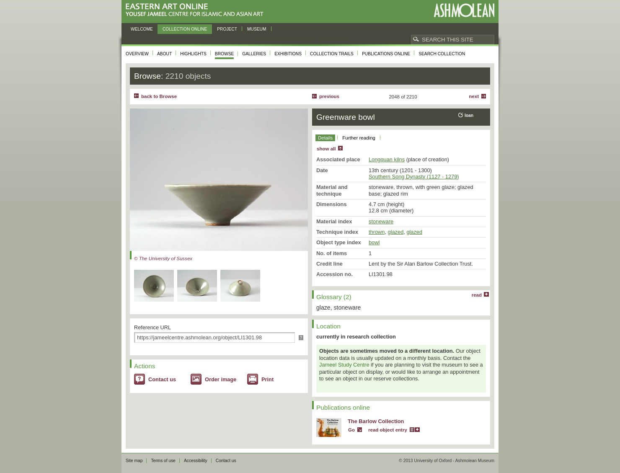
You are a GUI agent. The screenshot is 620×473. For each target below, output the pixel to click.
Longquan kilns (387, 159)
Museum (256, 29)
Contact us (162, 379)
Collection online (185, 29)
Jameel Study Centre (344, 365)
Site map (134, 460)
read (477, 294)
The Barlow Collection (376, 421)
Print (267, 379)
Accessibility (195, 460)
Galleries (254, 54)
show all (326, 148)
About (164, 54)
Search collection (441, 54)
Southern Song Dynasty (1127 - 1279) (414, 176)
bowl (374, 242)
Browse (224, 54)
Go (351, 429)
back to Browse (159, 96)
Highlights (193, 54)
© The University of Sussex (163, 258)
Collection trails (332, 54)
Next (474, 96)
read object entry (387, 429)
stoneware (381, 221)
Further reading (358, 137)
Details (325, 137)
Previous (329, 96)
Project (227, 29)
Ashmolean (464, 10)
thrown (377, 232)
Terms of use (163, 460)
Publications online (386, 54)
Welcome (142, 29)
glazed (396, 232)
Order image (220, 379)
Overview (137, 54)
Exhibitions (288, 54)
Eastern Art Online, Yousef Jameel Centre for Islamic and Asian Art (197, 10)
